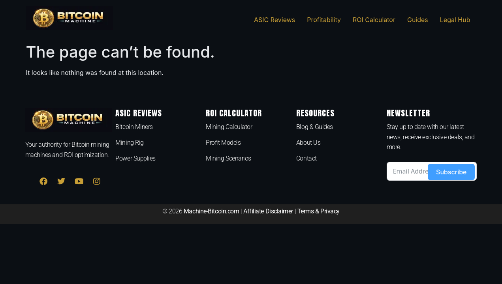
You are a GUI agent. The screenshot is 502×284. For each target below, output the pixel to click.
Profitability (324, 20)
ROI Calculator (374, 20)
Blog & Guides (314, 127)
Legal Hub (455, 20)
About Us (308, 142)
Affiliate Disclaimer (268, 211)
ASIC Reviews (274, 20)
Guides (417, 20)
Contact (306, 158)
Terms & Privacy (318, 211)
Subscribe (451, 172)
